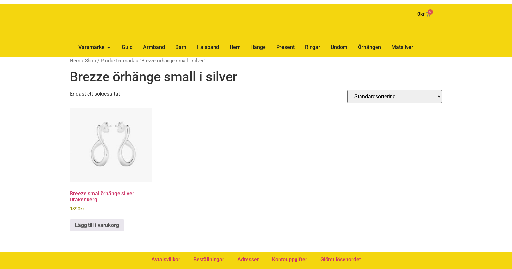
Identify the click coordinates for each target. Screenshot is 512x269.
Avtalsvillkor (166, 259)
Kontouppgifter (289, 259)
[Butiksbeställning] (394, 96)
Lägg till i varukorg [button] (97, 225)
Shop (90, 61)
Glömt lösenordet (340, 259)
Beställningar (208, 259)
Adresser (248, 259)
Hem (75, 61)
